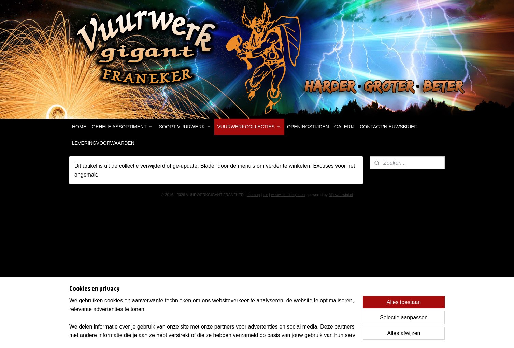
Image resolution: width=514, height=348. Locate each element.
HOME (79, 126)
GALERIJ (344, 126)
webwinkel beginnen (288, 195)
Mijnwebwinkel (341, 195)
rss (265, 195)
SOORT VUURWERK (185, 126)
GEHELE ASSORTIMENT (123, 126)
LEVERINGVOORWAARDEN (103, 143)
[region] (212, 317)
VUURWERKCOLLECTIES (249, 126)
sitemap (253, 195)
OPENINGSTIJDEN (308, 126)
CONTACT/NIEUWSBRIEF (388, 126)
